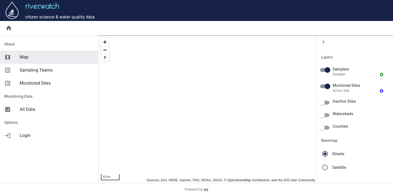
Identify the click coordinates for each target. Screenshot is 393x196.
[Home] (8, 28)
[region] (207, 109)
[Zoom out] (105, 50)
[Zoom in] (105, 42)
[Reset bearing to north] (105, 58)
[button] (355, 72)
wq (206, 189)
